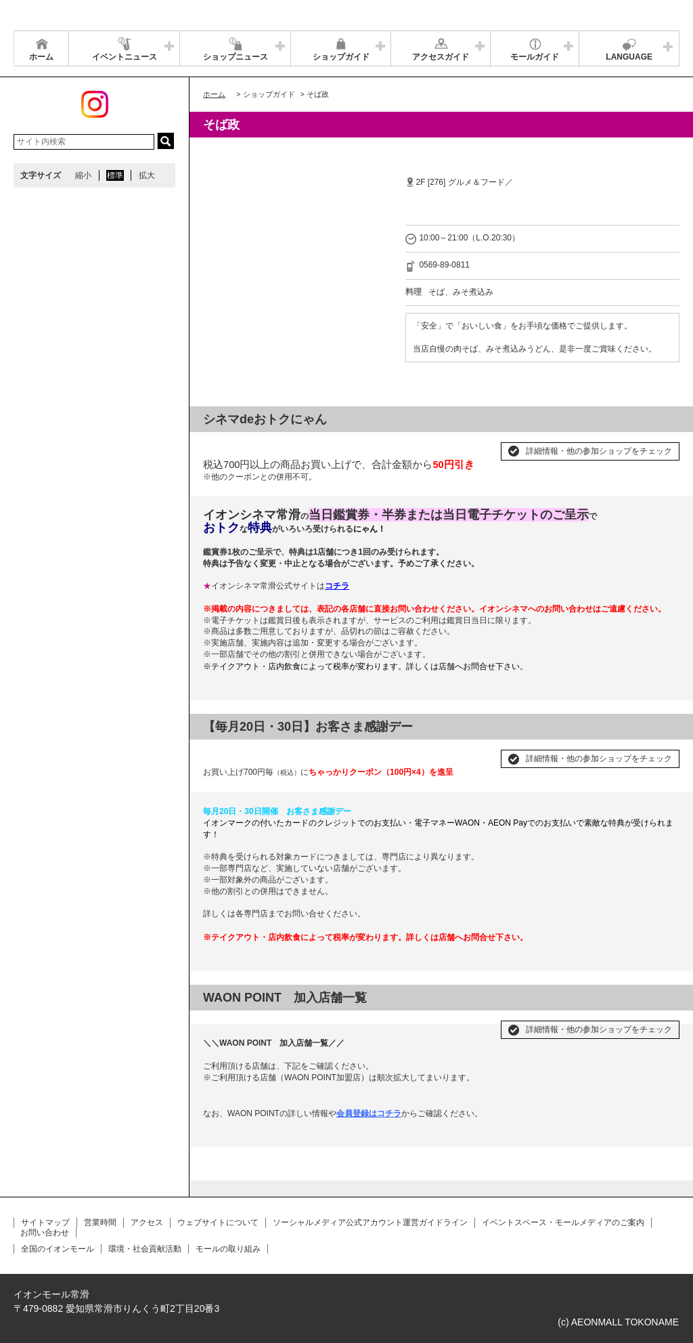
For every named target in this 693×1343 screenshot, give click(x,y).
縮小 (83, 175)
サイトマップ (45, 1222)
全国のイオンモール (57, 1249)
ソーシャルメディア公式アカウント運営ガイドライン (370, 1222)
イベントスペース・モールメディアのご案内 (563, 1222)
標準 (115, 175)
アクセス (147, 1222)
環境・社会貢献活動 (144, 1249)
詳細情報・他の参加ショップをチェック (599, 451)
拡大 (147, 175)
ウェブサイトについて (218, 1222)
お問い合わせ (44, 1232)
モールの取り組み (228, 1249)
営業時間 (100, 1222)
